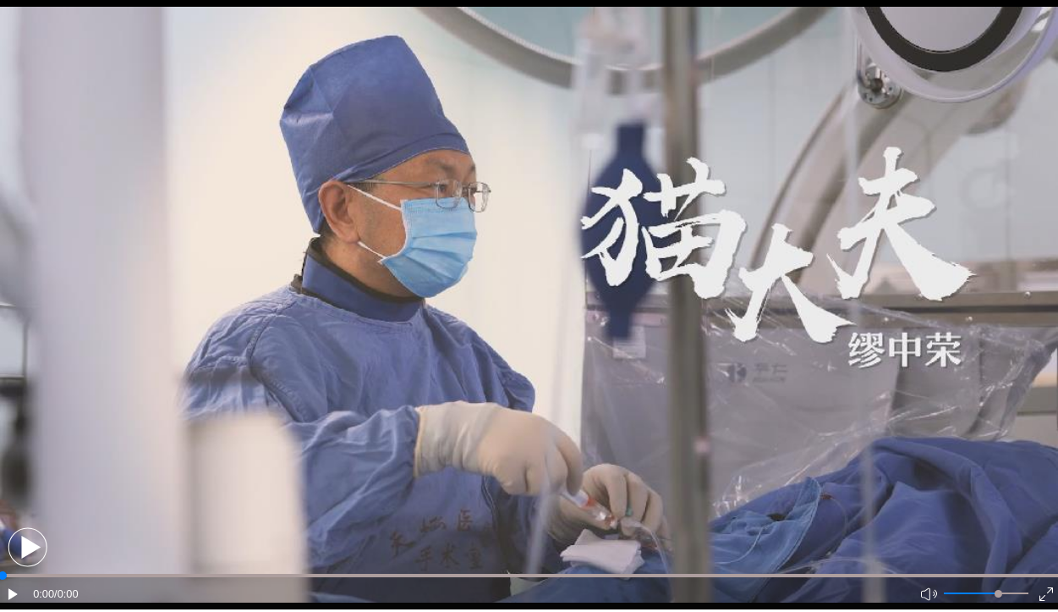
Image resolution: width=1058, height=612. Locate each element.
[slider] (998, 594)
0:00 (43, 593)
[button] (27, 547)
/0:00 (66, 593)
